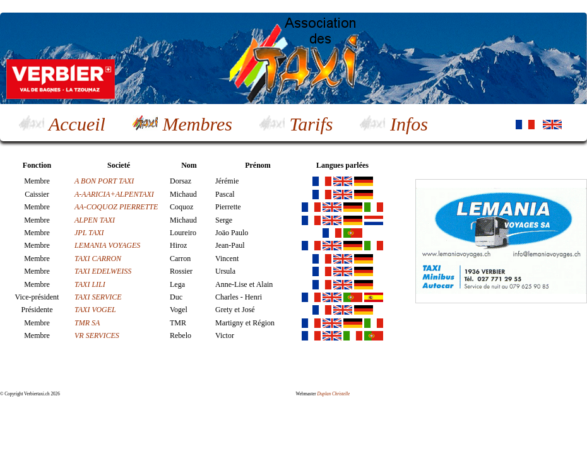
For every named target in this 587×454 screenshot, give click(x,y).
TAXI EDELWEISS (102, 271)
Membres (182, 124)
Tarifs (296, 124)
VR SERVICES (96, 335)
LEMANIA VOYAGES (107, 245)
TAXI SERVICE (98, 297)
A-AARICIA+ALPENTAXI (114, 194)
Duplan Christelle (333, 394)
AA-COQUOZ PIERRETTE (116, 206)
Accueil (62, 124)
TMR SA (87, 322)
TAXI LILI (89, 284)
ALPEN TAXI (94, 220)
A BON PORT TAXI (104, 181)
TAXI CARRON (97, 258)
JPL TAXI (90, 232)
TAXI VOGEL (95, 309)
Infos (394, 124)
